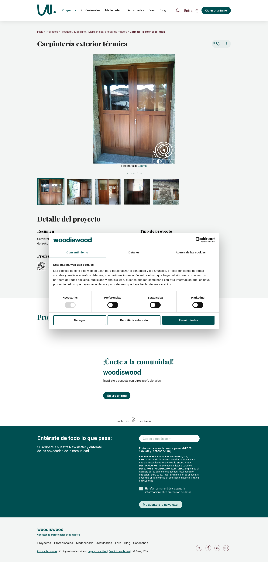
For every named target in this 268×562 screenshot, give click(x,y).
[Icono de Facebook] (209, 549)
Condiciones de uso (119, 551)
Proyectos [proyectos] (69, 10)
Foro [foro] (152, 10)
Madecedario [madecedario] (114, 10)
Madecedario (84, 543)
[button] (191, 10)
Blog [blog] (163, 10)
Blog (127, 543)
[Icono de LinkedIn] (218, 549)
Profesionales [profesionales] (91, 10)
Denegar (79, 320)
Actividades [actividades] (136, 10)
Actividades (104, 543)
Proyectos (52, 31)
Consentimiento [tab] (77, 252)
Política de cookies (47, 551)
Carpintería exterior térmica (147, 31)
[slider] (134, 114)
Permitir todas (188, 320)
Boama (142, 165)
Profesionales (63, 543)
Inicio (40, 31)
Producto (66, 31)
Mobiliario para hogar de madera (107, 31)
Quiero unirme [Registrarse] (216, 10)
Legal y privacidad (97, 551)
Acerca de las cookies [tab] (191, 252)
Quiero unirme (117, 396)
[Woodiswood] (46, 10)
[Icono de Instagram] (200, 549)
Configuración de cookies (72, 551)
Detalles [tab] (134, 252)
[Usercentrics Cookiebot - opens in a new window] (198, 240)
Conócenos (140, 543)
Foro (118, 543)
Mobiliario (80, 31)
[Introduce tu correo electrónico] (169, 439)
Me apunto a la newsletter (161, 504)
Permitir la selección (134, 320)
